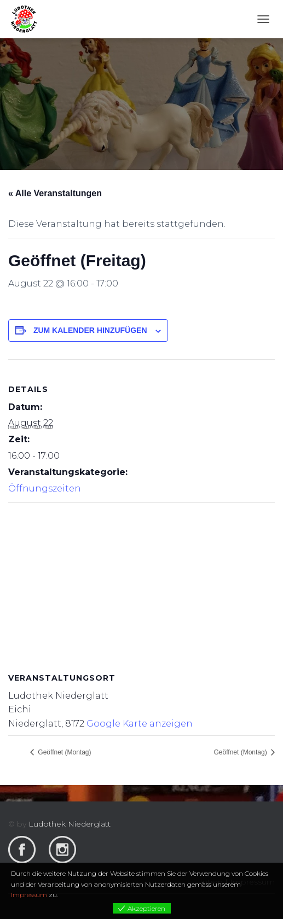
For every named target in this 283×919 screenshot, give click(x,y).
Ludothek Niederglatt (69, 824)
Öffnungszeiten (44, 488)
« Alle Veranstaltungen (55, 193)
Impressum (29, 895)
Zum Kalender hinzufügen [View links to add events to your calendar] (90, 330)
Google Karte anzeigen (139, 723)
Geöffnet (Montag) (63, 752)
